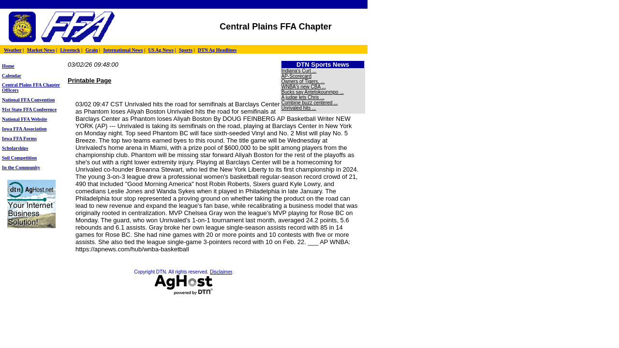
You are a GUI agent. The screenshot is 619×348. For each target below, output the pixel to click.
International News (123, 50)
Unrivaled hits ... (298, 108)
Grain (92, 50)
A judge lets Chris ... (302, 97)
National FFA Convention (28, 99)
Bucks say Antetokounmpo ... (312, 92)
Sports (185, 50)
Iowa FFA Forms (19, 138)
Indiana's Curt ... (299, 70)
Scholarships (15, 148)
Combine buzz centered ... (309, 102)
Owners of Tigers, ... (302, 81)
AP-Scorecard (296, 76)
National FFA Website (24, 119)
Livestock (70, 50)
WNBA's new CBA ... (303, 86)
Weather (12, 50)
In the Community (21, 167)
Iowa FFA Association (24, 128)
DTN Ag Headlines (217, 50)
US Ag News (161, 50)
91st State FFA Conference (29, 109)
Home (8, 66)
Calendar (11, 75)
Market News (41, 50)
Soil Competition (19, 157)
